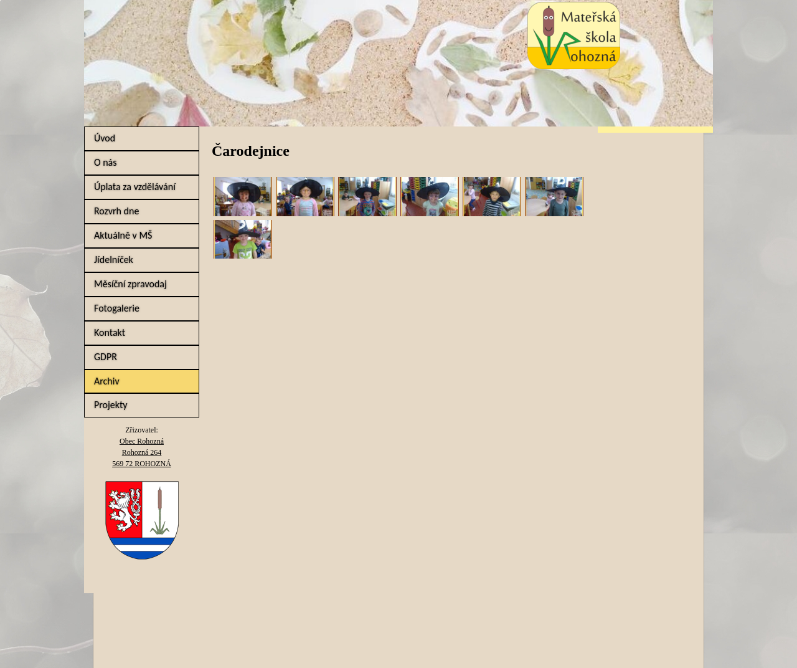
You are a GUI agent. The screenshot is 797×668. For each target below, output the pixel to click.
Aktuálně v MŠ (123, 235)
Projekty (111, 405)
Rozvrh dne (116, 211)
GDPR (105, 357)
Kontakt (109, 332)
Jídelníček (113, 259)
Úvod (104, 138)
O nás (105, 162)
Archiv (107, 381)
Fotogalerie (116, 308)
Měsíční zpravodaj (130, 284)
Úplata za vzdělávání (135, 187)
